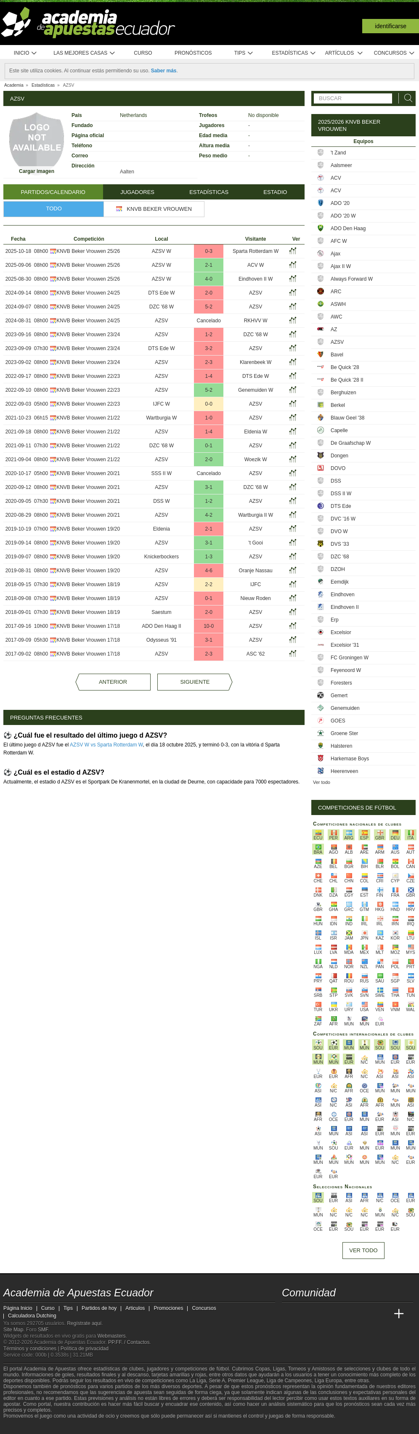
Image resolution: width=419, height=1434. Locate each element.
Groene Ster (344, 733)
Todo (54, 208)
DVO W (339, 531)
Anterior (113, 682)
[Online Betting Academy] (336, 1314)
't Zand (338, 153)
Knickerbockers (161, 557)
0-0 (208, 404)
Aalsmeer (341, 165)
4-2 (208, 515)
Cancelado (209, 321)
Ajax (335, 254)
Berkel (338, 405)
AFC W (339, 241)
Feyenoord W (346, 670)
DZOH (338, 569)
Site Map (13, 1330)
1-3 (208, 557)
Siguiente (195, 682)
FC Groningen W (350, 658)
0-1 (208, 446)
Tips (244, 53)
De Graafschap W (351, 443)
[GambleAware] (24, 1427)
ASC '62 (256, 654)
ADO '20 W (343, 216)
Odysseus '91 (161, 640)
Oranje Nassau (256, 571)
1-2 (208, 334)
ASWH (338, 304)
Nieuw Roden (256, 598)
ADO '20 (340, 203)
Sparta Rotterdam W (255, 251)
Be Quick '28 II (347, 380)
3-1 (208, 487)
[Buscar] (406, 98)
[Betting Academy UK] (383, 1314)
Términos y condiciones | (32, 1349)
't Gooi (255, 543)
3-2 (208, 348)
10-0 (209, 626)
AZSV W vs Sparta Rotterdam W (106, 745)
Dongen (339, 456)
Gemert (339, 695)
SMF (43, 1330)
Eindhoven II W (256, 279)
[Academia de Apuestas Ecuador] (289, 1314)
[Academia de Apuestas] (352, 1314)
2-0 (208, 293)
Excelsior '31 (345, 645)
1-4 (208, 376)
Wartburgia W (161, 418)
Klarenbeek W (255, 362)
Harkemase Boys (350, 759)
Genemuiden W (255, 390)
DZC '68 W (161, 307)
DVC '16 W (343, 519)
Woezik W (255, 459)
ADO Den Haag (348, 228)
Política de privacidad (85, 1349)
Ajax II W (341, 266)
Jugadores (137, 192)
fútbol (222, 1369)
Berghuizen (343, 393)
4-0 (208, 279)
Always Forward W (352, 279)
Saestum (161, 612)
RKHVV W (256, 321)
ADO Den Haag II (161, 626)
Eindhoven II (345, 607)
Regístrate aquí (84, 1323)
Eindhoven (343, 595)
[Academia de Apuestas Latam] (368, 1314)
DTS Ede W (161, 293)
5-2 (208, 307)
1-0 (208, 418)
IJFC (255, 584)
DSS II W (341, 494)
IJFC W (161, 404)
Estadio (275, 192)
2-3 (208, 362)
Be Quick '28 (345, 367)
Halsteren (341, 746)
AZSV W (161, 251)
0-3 (208, 251)
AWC (336, 317)
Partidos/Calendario (53, 192)
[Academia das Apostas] (304, 1314)
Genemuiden (345, 708)
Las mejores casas (84, 53)
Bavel (337, 355)
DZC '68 (340, 557)
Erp (335, 620)
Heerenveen (344, 771)
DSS (336, 481)
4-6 (208, 571)
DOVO (338, 468)
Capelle (339, 430)
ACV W (255, 265)
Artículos (344, 53)
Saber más (164, 71)
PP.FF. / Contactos (129, 1342)
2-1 (208, 265)
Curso (143, 53)
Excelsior (341, 632)
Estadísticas (294, 53)
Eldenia (161, 529)
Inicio (25, 53)
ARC (336, 292)
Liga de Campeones (289, 1381)
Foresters (341, 683)
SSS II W (161, 473)
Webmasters (111, 1336)
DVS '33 (340, 544)
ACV (336, 178)
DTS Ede (341, 506)
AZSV (255, 293)
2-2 (208, 584)
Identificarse (390, 26)
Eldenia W (255, 432)
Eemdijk (340, 582)
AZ (334, 329)
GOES (338, 721)
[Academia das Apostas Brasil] (320, 1314)
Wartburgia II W (255, 515)
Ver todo (321, 782)
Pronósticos (193, 53)
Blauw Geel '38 (347, 418)
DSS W (161, 501)
